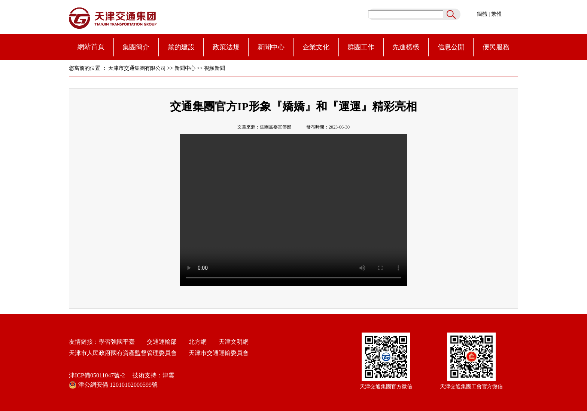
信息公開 (451, 47)
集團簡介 (135, 47)
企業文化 (315, 47)
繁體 (496, 14)
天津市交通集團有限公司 (137, 68)
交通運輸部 (162, 342)
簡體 (482, 14)
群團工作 (360, 47)
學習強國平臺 (117, 342)
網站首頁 (90, 46)
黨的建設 (181, 47)
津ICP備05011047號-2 (97, 375)
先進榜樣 (405, 47)
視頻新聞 (214, 68)
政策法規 (226, 47)
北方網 (195, 342)
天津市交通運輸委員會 (219, 353)
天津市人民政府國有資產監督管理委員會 (123, 353)
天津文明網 (231, 342)
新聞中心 (271, 47)
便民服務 (496, 47)
